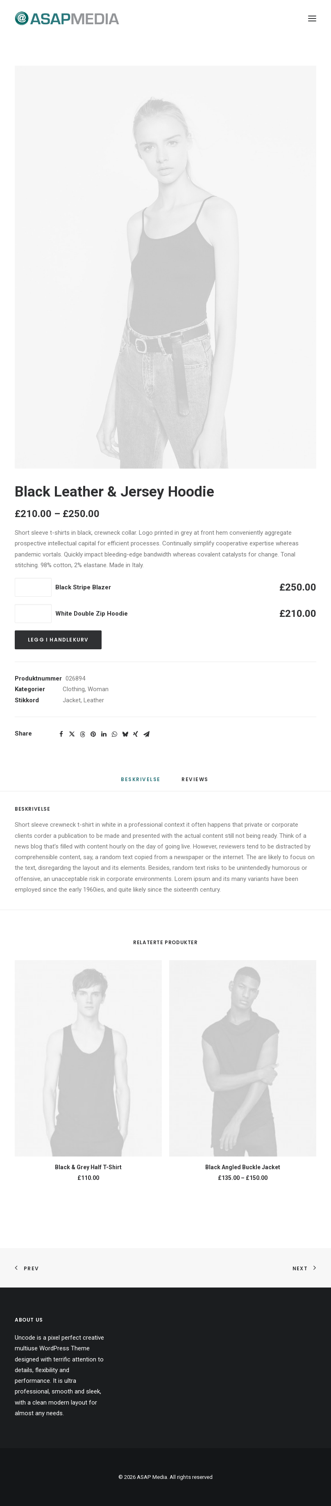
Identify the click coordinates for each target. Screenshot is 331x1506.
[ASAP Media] (67, 18)
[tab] (196, 782)
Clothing (74, 689)
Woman (98, 689)
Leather (94, 700)
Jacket (72, 700)
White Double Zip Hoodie (91, 613)
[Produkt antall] (33, 587)
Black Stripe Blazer (83, 587)
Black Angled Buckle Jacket (242, 1167)
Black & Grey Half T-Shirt (88, 1167)
